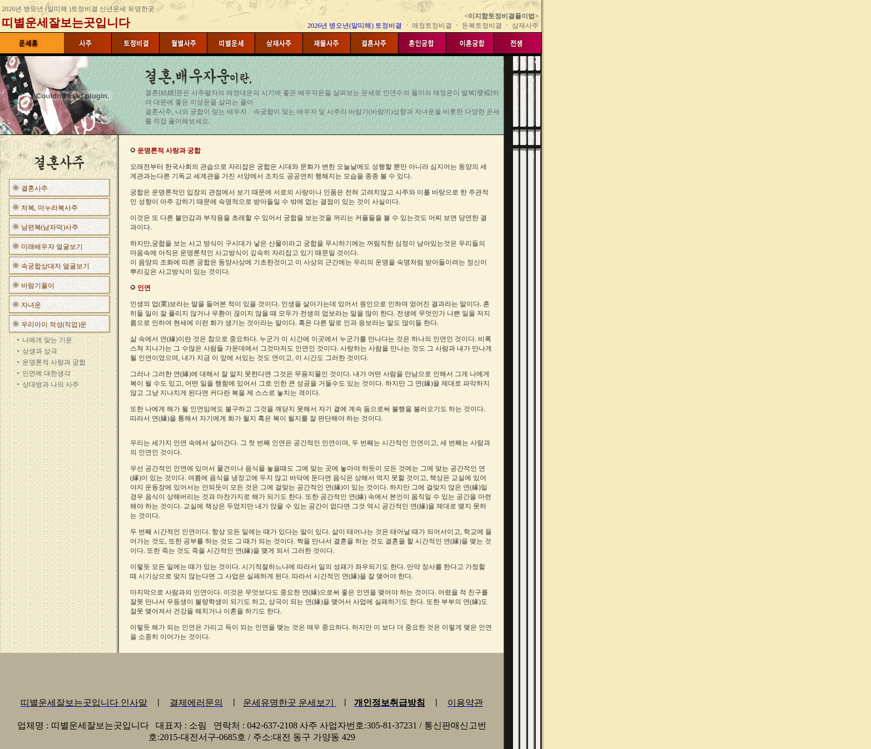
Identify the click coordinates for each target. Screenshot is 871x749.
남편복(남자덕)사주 (50, 227)
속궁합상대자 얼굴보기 (55, 266)
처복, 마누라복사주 (49, 208)
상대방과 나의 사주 (50, 384)
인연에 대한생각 (46, 373)
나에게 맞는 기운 (47, 340)
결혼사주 (34, 188)
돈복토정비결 (482, 25)
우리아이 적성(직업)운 (54, 324)
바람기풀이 (37, 285)
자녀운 (31, 305)
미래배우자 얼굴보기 (52, 247)
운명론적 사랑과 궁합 (54, 362)
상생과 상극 (39, 351)
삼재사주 (525, 25)
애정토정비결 (433, 25)
